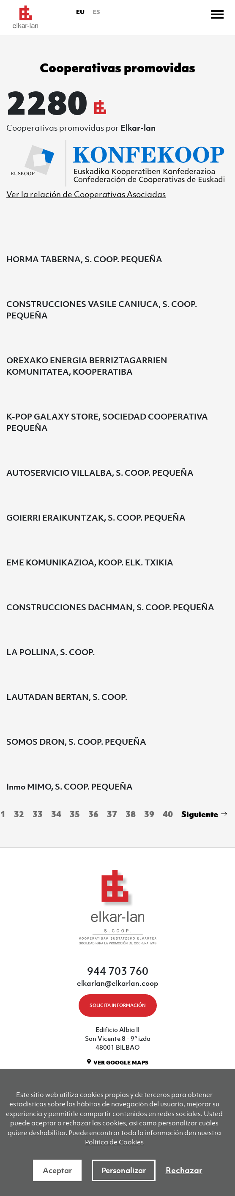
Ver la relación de (86, 194)
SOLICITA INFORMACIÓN (118, 1005)
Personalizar (123, 1170)
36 (93, 814)
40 (168, 814)
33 (38, 814)
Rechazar (184, 1170)
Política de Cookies (114, 1142)
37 (112, 814)
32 (19, 814)
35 (75, 814)
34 (56, 814)
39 (149, 814)
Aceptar (57, 1170)
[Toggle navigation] (217, 14)
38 (131, 814)
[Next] (203, 815)
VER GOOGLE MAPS (120, 1062)
